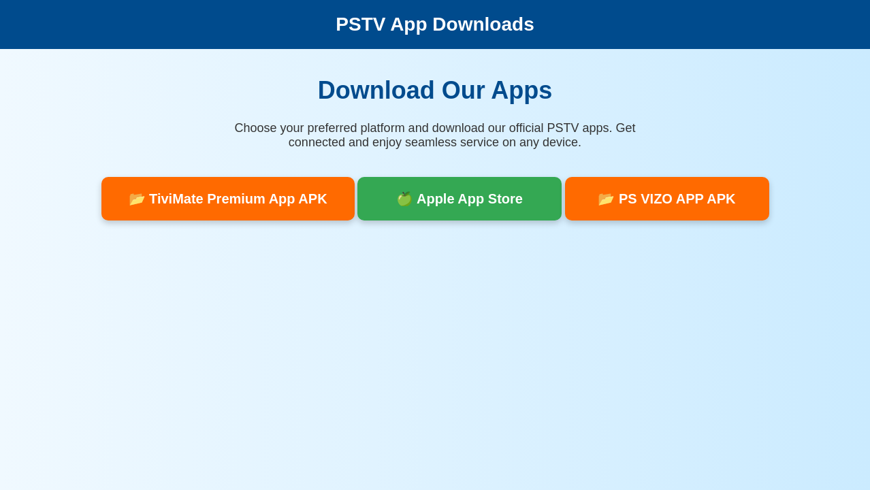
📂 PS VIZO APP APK (666, 198)
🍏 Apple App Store (459, 198)
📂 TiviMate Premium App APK (228, 198)
